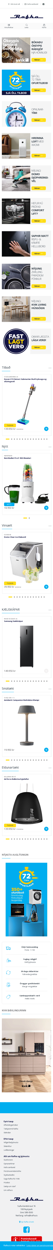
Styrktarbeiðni (9, 1175)
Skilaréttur (7, 1146)
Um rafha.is (8, 1190)
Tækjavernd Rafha (11, 1129)
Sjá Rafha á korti (26, 1222)
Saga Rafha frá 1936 (12, 1179)
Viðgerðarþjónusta (11, 1142)
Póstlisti (7, 1182)
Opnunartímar (9, 1163)
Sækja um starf (10, 1186)
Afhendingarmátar (11, 1125)
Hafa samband (31, 4)
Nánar (37, 60)
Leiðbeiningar (9, 1150)
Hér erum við (14, 4)
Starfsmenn (8, 1160)
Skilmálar (7, 1132)
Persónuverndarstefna (12, 1171)
